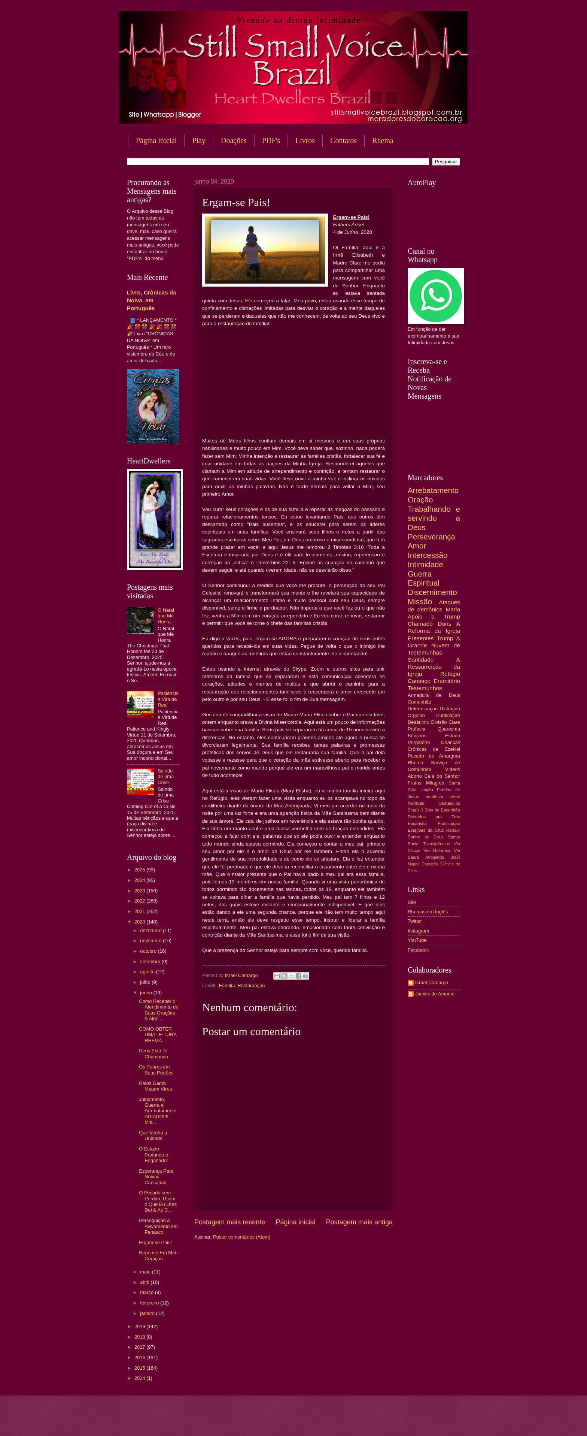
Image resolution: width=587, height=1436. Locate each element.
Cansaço (419, 681)
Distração (450, 708)
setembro (150, 961)
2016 (140, 1357)
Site (412, 902)
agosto (148, 971)
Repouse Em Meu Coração (158, 1255)
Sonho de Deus (426, 837)
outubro (149, 951)
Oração (420, 499)
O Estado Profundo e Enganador (153, 1154)
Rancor (453, 830)
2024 (140, 880)
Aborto (415, 776)
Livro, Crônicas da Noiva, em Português (151, 300)
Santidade (421, 659)
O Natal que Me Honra (166, 616)
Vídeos (452, 769)
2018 (140, 1337)
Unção (426, 789)
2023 (140, 891)
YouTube (417, 940)
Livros (305, 140)
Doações (234, 140)
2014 (140, 1378)
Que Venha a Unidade (153, 1135)
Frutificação (449, 823)
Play (199, 140)
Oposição (430, 864)
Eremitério (447, 681)
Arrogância (435, 857)
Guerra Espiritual (424, 578)
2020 (140, 922)
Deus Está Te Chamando (153, 1053)
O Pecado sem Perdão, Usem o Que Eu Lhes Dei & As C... (158, 1201)
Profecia (416, 729)
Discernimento (432, 592)
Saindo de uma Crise (166, 776)
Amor (417, 545)
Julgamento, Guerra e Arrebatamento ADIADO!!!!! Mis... (157, 1111)
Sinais (414, 810)
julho (146, 982)
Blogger (354, 1421)
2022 (140, 901)
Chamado (420, 623)
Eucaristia (417, 823)
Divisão (439, 722)
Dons (444, 623)
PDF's (271, 140)
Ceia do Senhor (442, 776)
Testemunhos (425, 688)
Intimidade (425, 564)
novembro (151, 940)
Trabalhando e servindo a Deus (434, 518)
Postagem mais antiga (359, 1222)
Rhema (382, 140)
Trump (445, 638)
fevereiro (150, 1303)
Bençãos (417, 735)
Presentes (421, 638)
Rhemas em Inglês (428, 911)
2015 (140, 1368)
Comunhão (419, 702)
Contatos (343, 140)
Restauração (251, 985)
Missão (420, 601)
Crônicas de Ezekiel (434, 749)
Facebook (418, 950)
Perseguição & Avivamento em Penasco (158, 1226)
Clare (454, 722)
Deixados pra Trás (434, 816)
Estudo (452, 735)
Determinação (423, 708)
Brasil (455, 857)
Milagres (435, 783)
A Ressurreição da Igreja (434, 666)
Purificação (448, 715)
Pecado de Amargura (434, 756)
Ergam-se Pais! (155, 1242)
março (147, 1292)
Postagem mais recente (229, 1222)
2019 (140, 1326)
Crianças (450, 742)
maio (146, 1272)
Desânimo (418, 722)
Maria (452, 609)
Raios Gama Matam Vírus (155, 1086)
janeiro (148, 1313)
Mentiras (416, 803)
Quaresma (449, 729)
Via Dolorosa (436, 850)
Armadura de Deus (434, 695)
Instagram (418, 931)
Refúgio (450, 674)
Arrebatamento (433, 490)
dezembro (151, 930)
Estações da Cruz (426, 830)
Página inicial (156, 140)
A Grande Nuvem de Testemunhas (434, 645)
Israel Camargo (431, 982)
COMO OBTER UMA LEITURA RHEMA (157, 1034)
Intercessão (427, 555)
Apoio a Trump (434, 616)
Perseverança (431, 536)
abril (145, 1282)
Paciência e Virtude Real (168, 699)
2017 (140, 1347)
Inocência (434, 796)
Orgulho (416, 715)
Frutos (415, 783)
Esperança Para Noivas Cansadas (156, 1176)
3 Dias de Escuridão (440, 810)
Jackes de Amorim (434, 994)
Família (227, 985)
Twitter (415, 921)
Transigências (436, 843)
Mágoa (413, 864)
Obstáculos (449, 803)
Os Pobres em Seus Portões (156, 1069)
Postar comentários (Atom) (241, 1237)
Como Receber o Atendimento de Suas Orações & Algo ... (158, 1009)
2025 (140, 870)
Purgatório (419, 742)
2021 (140, 911)
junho (146, 992)
